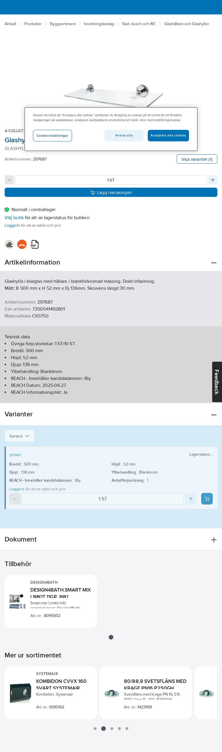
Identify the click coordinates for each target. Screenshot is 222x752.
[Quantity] (111, 180)
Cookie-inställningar (52, 135)
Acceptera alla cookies (168, 135)
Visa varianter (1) (197, 159)
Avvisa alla (124, 135)
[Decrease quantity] (9, 179)
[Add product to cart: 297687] (207, 499)
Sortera (19, 436)
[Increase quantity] (212, 179)
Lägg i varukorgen (111, 192)
